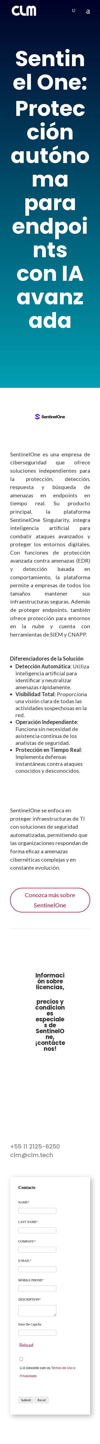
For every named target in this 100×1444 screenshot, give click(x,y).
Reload (26, 1345)
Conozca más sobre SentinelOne (50, 899)
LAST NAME (28, 1222)
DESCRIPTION (29, 1299)
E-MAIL (24, 1261)
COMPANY (27, 1241)
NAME (23, 1202)
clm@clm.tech (31, 1155)
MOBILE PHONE (31, 1280)
